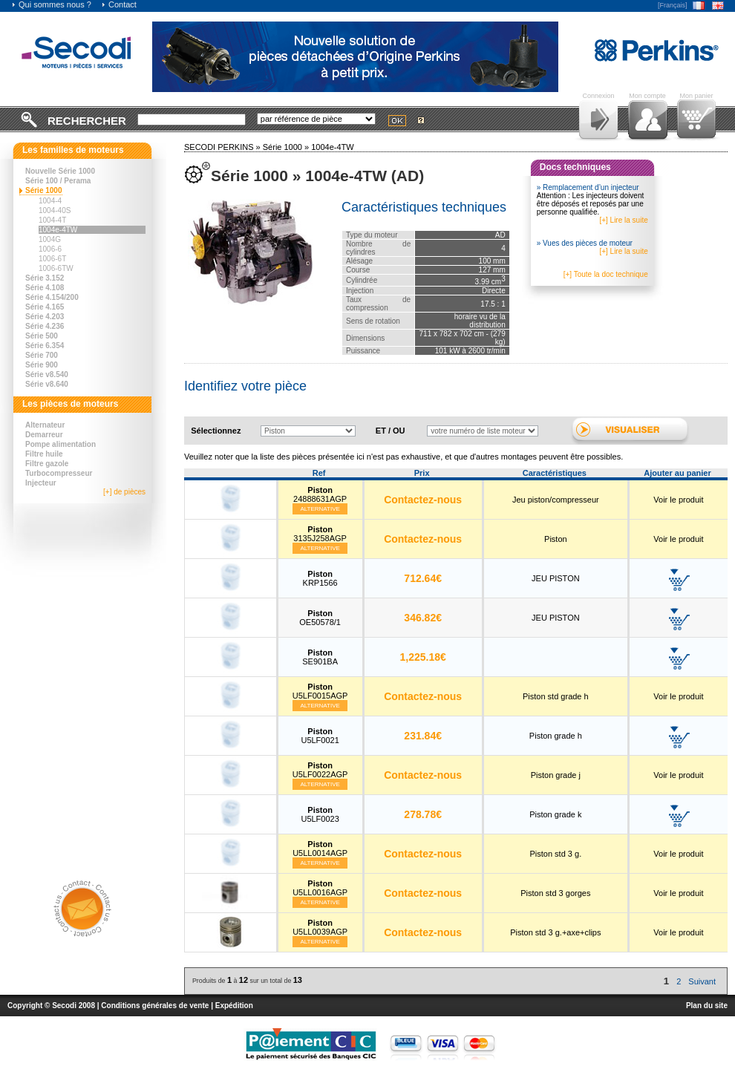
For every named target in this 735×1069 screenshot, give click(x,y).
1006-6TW (56, 268)
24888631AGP (320, 494)
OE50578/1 (320, 618)
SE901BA (320, 657)
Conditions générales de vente (155, 1005)
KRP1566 (320, 578)
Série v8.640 (46, 384)
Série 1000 (43, 190)
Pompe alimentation (60, 444)
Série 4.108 (44, 288)
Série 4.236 (44, 326)
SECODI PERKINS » (223, 147)
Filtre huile (44, 454)
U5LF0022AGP (320, 770)
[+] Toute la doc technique (606, 274)
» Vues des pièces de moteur (585, 243)
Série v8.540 (46, 374)
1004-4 (50, 201)
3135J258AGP (320, 534)
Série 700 (41, 355)
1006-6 (50, 249)
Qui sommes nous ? (51, 4)
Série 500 (41, 336)
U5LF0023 (320, 814)
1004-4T (52, 220)
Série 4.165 (44, 307)
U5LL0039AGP (320, 927)
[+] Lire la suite (623, 220)
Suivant (702, 981)
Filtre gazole (46, 464)
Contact (119, 4)
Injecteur (40, 483)
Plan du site (707, 1005)
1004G (50, 239)
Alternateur (45, 425)
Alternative (320, 509)
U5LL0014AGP (320, 848)
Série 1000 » (287, 147)
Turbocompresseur (58, 473)
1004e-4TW (58, 230)
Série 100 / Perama (58, 181)
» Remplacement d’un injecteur (588, 187)
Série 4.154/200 (52, 297)
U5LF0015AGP (320, 691)
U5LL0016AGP (320, 888)
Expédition (234, 1005)
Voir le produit (678, 499)
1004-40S (55, 210)
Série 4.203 (44, 317)
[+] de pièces (124, 492)
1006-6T (52, 259)
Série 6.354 (44, 345)
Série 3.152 (44, 278)
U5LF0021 (320, 736)
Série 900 (41, 365)
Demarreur (44, 435)
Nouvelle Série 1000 (60, 171)
